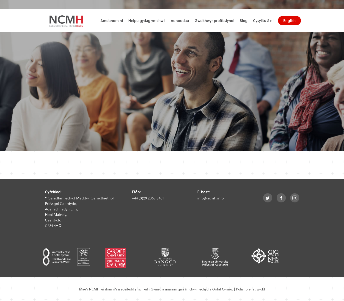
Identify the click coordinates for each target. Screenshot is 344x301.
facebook (281, 197)
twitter (267, 197)
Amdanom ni (111, 20)
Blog (244, 20)
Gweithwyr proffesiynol (214, 20)
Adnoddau (180, 20)
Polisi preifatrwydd (250, 289)
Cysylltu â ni (263, 20)
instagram (294, 197)
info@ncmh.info (210, 198)
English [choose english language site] (289, 20)
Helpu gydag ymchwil (146, 20)
